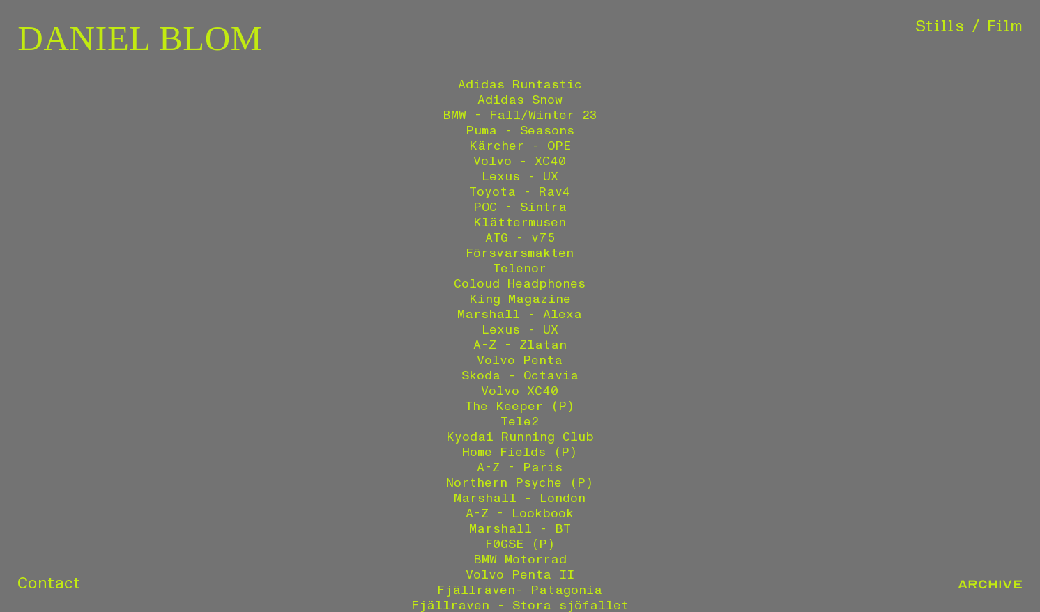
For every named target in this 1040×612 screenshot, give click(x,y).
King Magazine (520, 299)
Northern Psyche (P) (519, 483)
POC (485, 207)
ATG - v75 (520, 237)
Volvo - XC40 (519, 161)
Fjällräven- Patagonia (519, 590)
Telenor (519, 268)
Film (1005, 26)
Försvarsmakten (520, 253)
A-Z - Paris (520, 467)
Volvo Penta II (520, 574)
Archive (990, 584)
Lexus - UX (520, 176)
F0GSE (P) (520, 544)
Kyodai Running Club (520, 437)
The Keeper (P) (519, 406)
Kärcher (496, 146)
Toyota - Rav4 (519, 192)
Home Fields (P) (519, 452)
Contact (49, 583)
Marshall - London (520, 498)
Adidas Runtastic (520, 84)
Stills (940, 26)
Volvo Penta (520, 360)
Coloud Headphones (520, 283)
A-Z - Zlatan (520, 345)
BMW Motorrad (520, 559)
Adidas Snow (520, 100)
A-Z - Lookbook (520, 513)
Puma (481, 130)
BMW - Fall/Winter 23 (520, 115)
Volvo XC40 (519, 391)
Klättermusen (519, 222)
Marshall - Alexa (519, 314)
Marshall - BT (520, 529)
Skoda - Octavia (520, 375)
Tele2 (519, 421)
